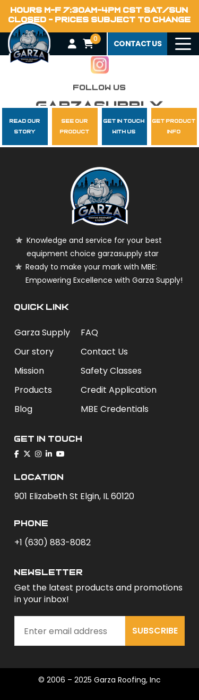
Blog (23, 409)
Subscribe (155, 631)
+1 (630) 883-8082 (52, 542)
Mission (29, 371)
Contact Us (104, 351)
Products (33, 390)
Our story (34, 351)
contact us (137, 43)
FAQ (89, 332)
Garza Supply (42, 332)
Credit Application (119, 390)
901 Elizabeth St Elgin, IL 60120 (74, 496)
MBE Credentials (115, 409)
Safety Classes (111, 371)
